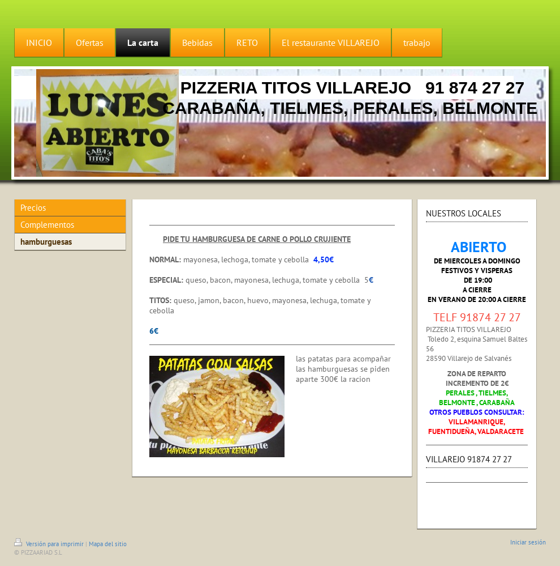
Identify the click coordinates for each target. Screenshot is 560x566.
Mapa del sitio (108, 544)
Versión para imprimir (49, 544)
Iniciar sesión (528, 542)
